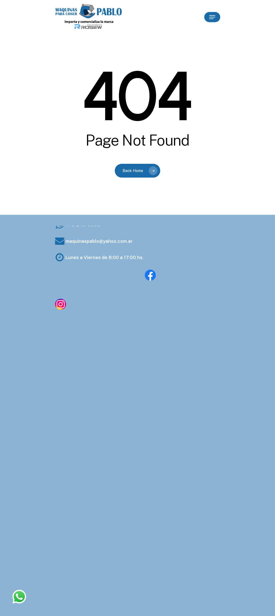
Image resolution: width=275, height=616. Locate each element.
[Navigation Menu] (212, 17)
